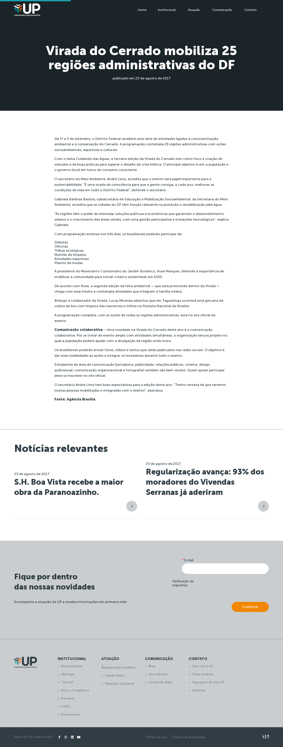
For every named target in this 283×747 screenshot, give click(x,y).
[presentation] (236, 586)
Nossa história (71, 666)
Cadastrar (250, 607)
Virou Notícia (157, 674)
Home (142, 10)
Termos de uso (156, 737)
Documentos (70, 714)
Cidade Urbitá (114, 675)
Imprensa (199, 690)
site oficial (202, 315)
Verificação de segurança (183, 583)
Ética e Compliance (75, 690)
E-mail (188, 560)
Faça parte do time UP (208, 682)
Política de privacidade (189, 737)
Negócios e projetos (119, 683)
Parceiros (68, 698)
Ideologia (67, 674)
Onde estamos (203, 674)
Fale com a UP (202, 666)
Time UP (67, 682)
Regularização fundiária (118, 667)
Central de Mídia (160, 682)
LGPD (65, 706)
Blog (151, 666)
